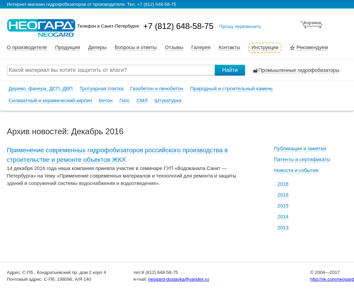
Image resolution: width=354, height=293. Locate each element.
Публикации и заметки (300, 148)
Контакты (229, 47)
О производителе (27, 47)
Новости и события (296, 170)
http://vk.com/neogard (332, 279)
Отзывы (174, 47)
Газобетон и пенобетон (156, 88)
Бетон (106, 100)
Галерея (200, 47)
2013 (283, 227)
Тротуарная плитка (102, 88)
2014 (283, 216)
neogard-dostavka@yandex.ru (178, 279)
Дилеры (97, 47)
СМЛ (141, 100)
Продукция (67, 47)
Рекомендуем (312, 47)
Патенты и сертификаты (302, 159)
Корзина (312, 22)
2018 (283, 184)
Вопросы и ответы (136, 47)
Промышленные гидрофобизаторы (298, 70)
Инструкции (265, 47)
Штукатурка (168, 100)
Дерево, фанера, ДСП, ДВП (41, 88)
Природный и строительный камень (231, 88)
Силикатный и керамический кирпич (50, 100)
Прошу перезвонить (240, 26)
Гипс (124, 100)
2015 (283, 206)
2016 (283, 195)
